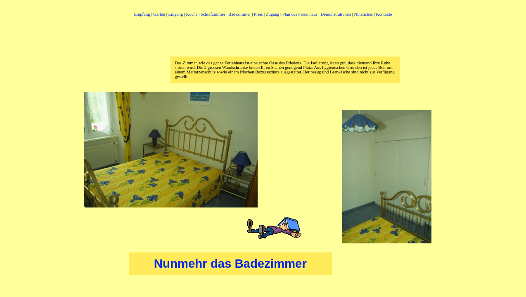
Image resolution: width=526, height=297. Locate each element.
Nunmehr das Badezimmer (230, 263)
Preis (258, 14)
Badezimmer (239, 14)
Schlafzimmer (213, 14)
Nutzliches (363, 14)
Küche (191, 14)
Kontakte (384, 14)
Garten (159, 14)
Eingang (175, 14)
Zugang (273, 14)
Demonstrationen (336, 14)
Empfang (142, 14)
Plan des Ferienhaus (299, 14)
